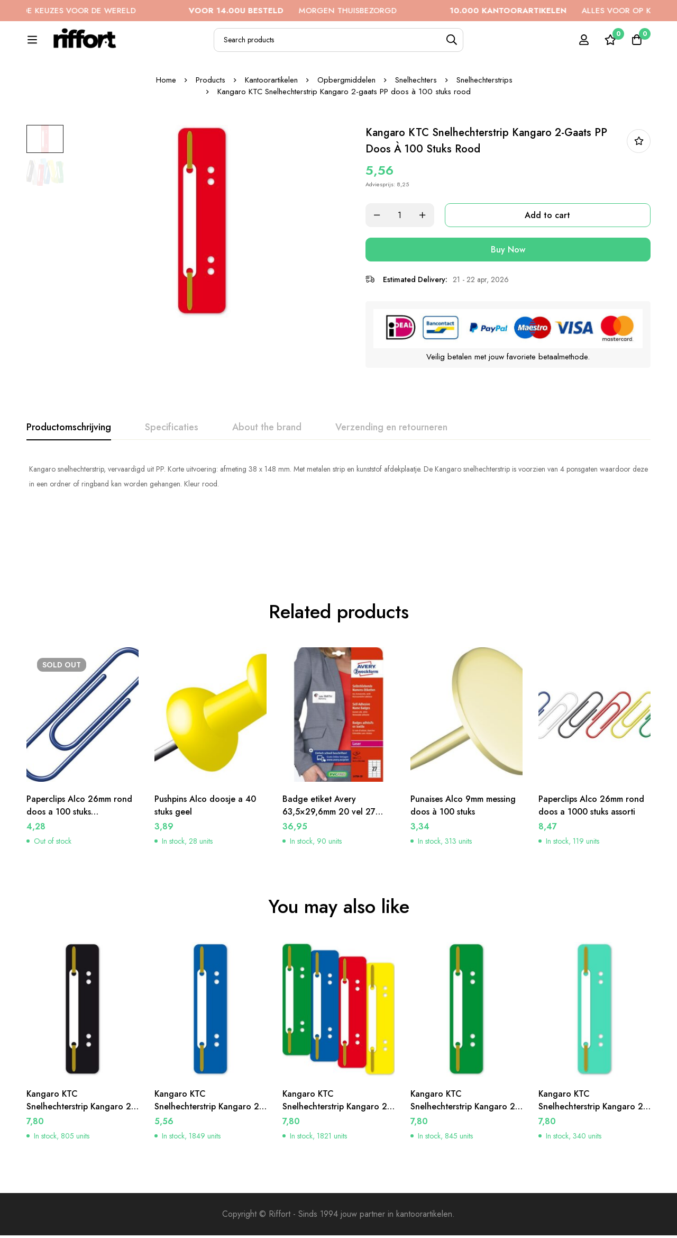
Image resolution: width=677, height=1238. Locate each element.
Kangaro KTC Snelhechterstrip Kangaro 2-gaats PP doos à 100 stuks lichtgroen (592, 1115)
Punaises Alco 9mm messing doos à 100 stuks (463, 808)
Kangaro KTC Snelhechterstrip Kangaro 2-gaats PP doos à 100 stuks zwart (80, 1115)
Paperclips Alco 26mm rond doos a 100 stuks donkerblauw (79, 814)
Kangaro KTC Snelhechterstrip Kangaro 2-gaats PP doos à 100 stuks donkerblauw (208, 1115)
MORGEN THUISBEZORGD (321, 10)
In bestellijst (639, 203)
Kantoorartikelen (271, 142)
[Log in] (584, 45)
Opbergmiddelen (346, 142)
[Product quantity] (402, 278)
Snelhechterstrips (484, 142)
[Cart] (637, 45)
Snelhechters (416, 142)
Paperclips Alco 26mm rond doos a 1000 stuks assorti (591, 808)
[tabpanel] (338, 539)
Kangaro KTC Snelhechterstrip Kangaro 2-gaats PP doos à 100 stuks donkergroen (464, 1115)
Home (166, 142)
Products (210, 142)
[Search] (476, 46)
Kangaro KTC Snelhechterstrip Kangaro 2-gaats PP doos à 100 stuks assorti (336, 1115)
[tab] (68, 490)
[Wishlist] (610, 45)
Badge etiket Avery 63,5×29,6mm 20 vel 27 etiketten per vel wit (329, 814)
